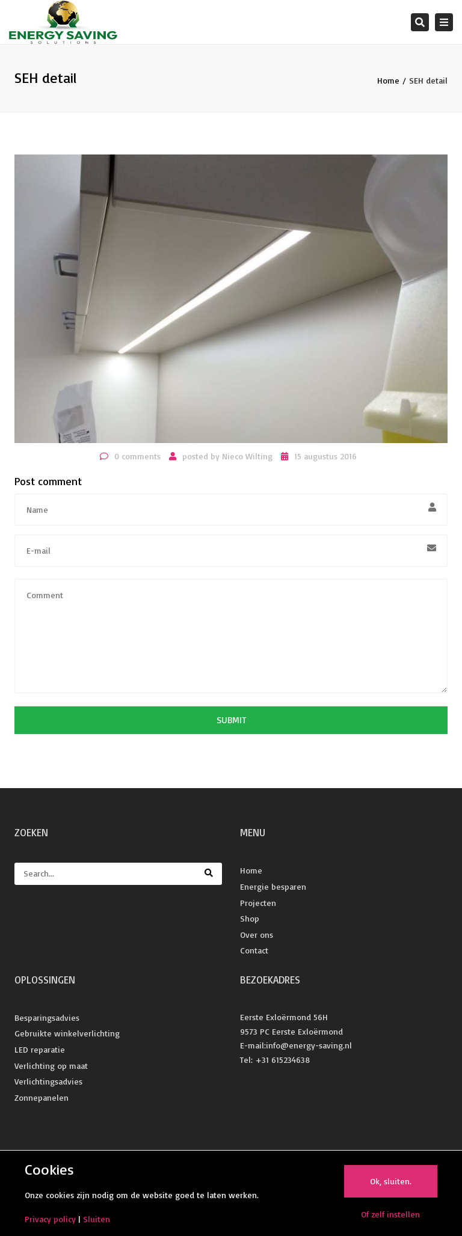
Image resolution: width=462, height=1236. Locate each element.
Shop (249, 918)
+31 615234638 (282, 1059)
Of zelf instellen (390, 1214)
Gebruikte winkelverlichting (67, 1033)
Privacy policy (50, 1219)
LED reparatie (39, 1049)
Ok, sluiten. (390, 1181)
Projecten (258, 903)
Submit (231, 720)
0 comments (137, 456)
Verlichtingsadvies (48, 1081)
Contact (254, 950)
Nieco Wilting (247, 456)
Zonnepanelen (41, 1097)
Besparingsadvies (46, 1017)
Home (388, 80)
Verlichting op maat (51, 1065)
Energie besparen (273, 886)
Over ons (256, 934)
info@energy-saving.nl (309, 1045)
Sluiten (96, 1219)
